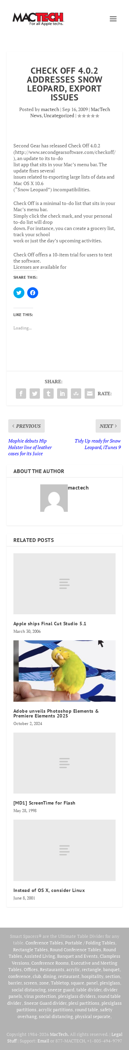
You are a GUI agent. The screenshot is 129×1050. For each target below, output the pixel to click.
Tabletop (60, 983)
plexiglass (110, 983)
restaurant (68, 976)
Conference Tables (44, 943)
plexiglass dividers (77, 996)
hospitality (92, 976)
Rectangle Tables (30, 949)
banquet (111, 969)
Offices (31, 969)
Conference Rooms (50, 963)
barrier (15, 983)
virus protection (40, 996)
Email (43, 1041)
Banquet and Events (77, 956)
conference (19, 976)
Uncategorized (59, 115)
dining (49, 976)
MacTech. (59, 1034)
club (37, 976)
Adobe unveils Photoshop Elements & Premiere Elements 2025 (56, 713)
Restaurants (52, 969)
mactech (50, 109)
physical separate (92, 1016)
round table (86, 1009)
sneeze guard (61, 990)
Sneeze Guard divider (45, 1003)
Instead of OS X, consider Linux (49, 890)
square (77, 983)
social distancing (29, 990)
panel (92, 983)
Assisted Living (39, 956)
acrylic (73, 969)
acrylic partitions (56, 1009)
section (112, 976)
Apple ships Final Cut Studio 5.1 (50, 623)
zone (44, 983)
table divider (88, 990)
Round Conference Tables (75, 949)
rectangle (91, 969)
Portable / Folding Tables (90, 943)
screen (30, 983)
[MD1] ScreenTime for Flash (44, 803)
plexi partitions (83, 1003)
